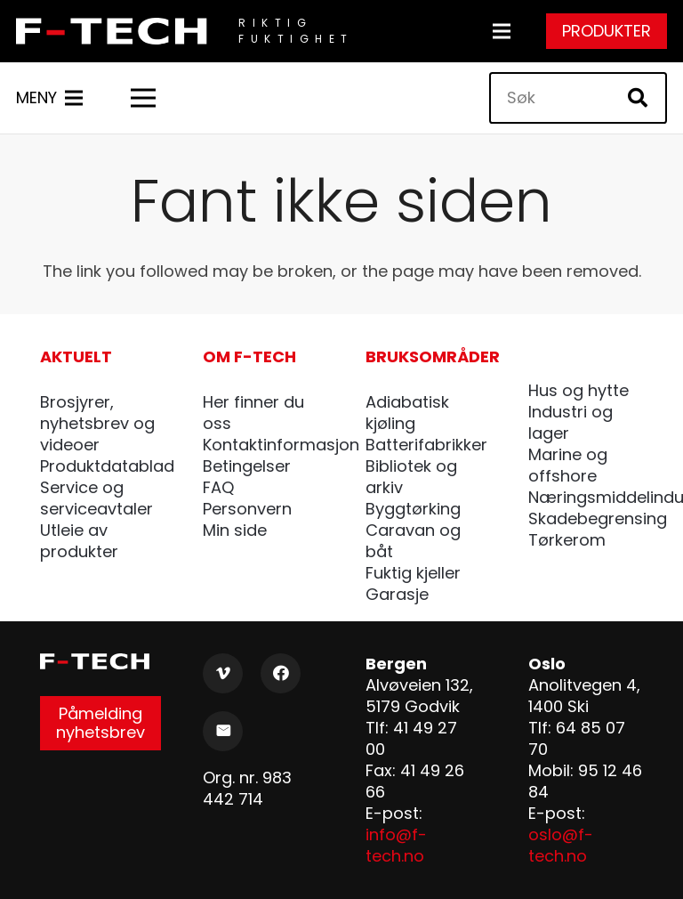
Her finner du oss (253, 412)
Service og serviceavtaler (96, 498)
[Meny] (502, 31)
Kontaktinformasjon (281, 444)
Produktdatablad (107, 466)
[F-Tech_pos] (116, 31)
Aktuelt (76, 356)
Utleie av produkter (79, 541)
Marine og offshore (567, 465)
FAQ (218, 487)
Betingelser (247, 466)
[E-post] (223, 731)
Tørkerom (567, 540)
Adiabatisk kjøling (407, 412)
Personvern (247, 509)
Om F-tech (249, 356)
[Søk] (578, 98)
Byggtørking (413, 509)
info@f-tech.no (396, 845)
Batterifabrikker (426, 444)
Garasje (397, 594)
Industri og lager (570, 422)
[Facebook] (281, 673)
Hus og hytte (578, 390)
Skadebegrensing (597, 518)
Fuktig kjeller (413, 573)
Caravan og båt (413, 541)
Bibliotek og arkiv (411, 476)
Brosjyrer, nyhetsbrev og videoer (97, 423)
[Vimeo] (223, 673)
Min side (235, 530)
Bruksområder (433, 356)
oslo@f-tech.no (560, 845)
